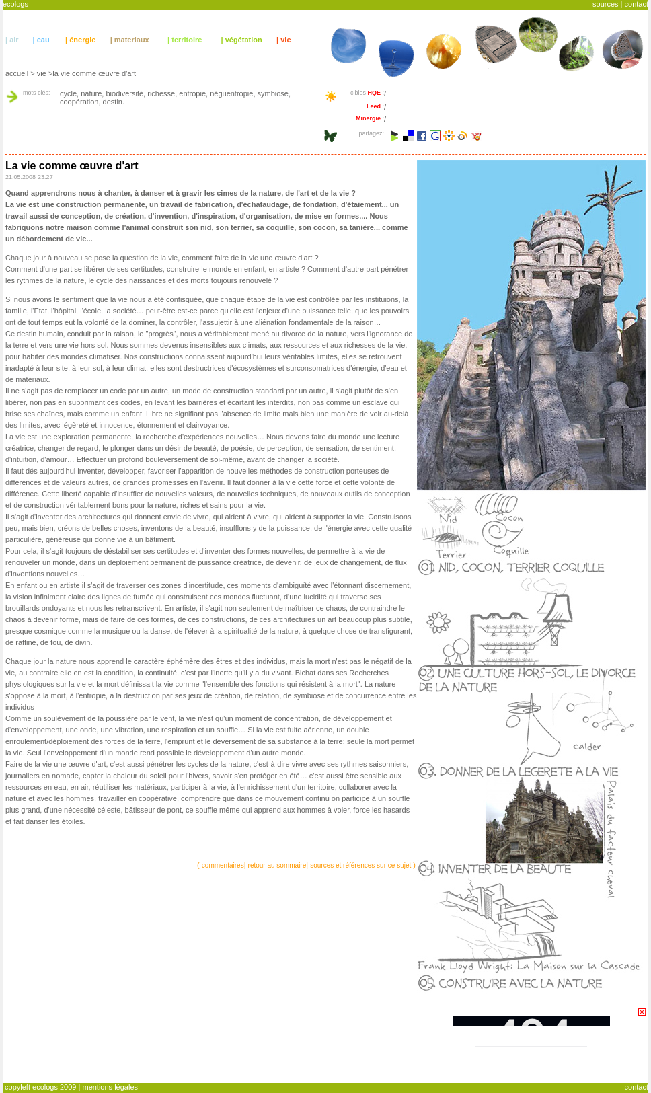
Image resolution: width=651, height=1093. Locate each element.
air (13, 40)
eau (43, 40)
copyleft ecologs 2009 (40, 1087)
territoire (186, 40)
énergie (82, 40)
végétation (243, 40)
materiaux (131, 40)
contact (636, 4)
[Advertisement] (162, 1036)
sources (605, 4)
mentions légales (110, 1087)
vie (285, 40)
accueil (16, 73)
